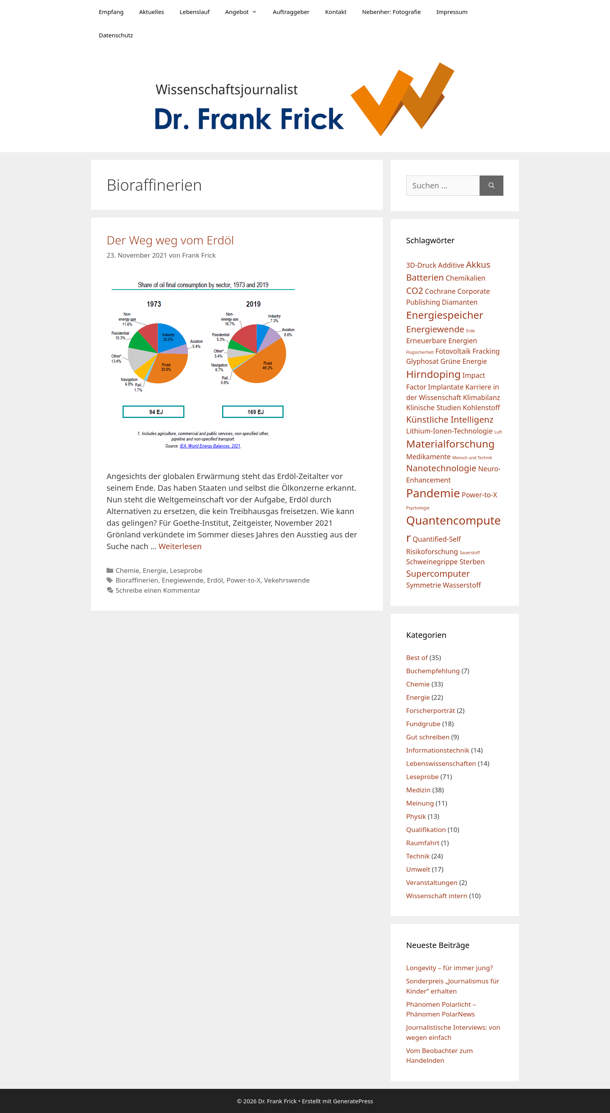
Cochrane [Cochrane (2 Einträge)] (440, 291)
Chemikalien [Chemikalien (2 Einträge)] (466, 278)
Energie (155, 570)
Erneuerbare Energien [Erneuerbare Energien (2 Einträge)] (441, 340)
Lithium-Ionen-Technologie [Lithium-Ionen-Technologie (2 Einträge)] (449, 430)
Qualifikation (426, 829)
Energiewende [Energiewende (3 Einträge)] (435, 329)
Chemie (127, 570)
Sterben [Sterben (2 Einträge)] (472, 561)
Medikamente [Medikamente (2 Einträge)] (428, 456)
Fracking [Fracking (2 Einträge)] (486, 351)
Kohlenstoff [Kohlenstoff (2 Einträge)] (481, 407)
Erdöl (215, 580)
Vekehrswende (287, 580)
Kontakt (336, 12)
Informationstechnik (438, 750)
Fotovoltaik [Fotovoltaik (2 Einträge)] (453, 351)
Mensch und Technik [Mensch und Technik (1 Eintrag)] (472, 457)
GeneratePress (353, 1101)
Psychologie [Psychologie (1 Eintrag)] (417, 508)
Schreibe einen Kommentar (158, 590)
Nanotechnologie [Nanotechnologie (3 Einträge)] (441, 468)
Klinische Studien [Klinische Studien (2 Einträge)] (433, 407)
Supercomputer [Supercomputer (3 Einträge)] (438, 573)
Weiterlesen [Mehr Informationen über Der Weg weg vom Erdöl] (180, 546)
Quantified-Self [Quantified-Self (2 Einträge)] (437, 539)
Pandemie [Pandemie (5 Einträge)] (433, 493)
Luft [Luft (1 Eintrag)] (498, 432)
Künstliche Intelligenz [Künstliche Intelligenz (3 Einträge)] (450, 419)
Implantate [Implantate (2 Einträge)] (445, 386)
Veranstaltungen (431, 882)
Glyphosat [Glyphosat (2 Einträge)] (422, 361)
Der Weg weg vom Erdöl (170, 240)
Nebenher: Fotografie (391, 12)
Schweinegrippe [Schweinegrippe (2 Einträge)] (432, 561)
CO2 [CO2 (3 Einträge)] (414, 290)
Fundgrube (423, 723)
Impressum (452, 12)
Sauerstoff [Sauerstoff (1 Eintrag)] (470, 552)
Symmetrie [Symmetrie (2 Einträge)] (423, 585)
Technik (418, 855)
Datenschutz (116, 35)
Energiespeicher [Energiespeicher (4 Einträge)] (444, 315)
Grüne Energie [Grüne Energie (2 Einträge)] (463, 361)
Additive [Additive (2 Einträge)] (451, 265)
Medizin (418, 789)
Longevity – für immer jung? (449, 967)
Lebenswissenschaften (441, 763)
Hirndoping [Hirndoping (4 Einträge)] (433, 374)
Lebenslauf (195, 12)
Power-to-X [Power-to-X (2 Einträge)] (479, 494)
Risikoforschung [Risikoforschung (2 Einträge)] (432, 551)
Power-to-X (243, 580)
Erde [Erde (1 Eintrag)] (470, 331)
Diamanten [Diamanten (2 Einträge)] (460, 302)
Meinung (420, 803)
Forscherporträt (430, 710)
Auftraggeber (291, 12)
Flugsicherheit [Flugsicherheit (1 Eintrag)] (420, 352)
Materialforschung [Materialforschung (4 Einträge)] (450, 444)
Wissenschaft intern (436, 895)
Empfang (111, 12)
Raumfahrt (423, 842)
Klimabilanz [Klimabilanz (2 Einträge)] (481, 397)
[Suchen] (491, 186)
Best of (417, 657)
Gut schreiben (427, 736)
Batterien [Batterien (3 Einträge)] (425, 277)
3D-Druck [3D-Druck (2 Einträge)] (421, 265)
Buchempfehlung (433, 670)
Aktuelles (151, 12)
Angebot (245, 11)
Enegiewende (182, 580)
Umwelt (418, 869)
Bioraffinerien (137, 580)
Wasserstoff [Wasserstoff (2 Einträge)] (462, 585)
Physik (416, 816)
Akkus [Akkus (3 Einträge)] (478, 264)
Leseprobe (186, 570)
